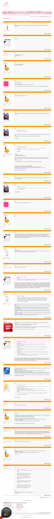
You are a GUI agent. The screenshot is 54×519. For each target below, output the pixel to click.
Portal (9, 11)
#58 (50, 126)
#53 (50, 51)
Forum (5, 11)
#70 (50, 337)
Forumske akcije (12, 13)
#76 (50, 437)
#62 (50, 199)
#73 (50, 401)
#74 (50, 409)
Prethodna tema (24, 500)
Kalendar (8, 13)
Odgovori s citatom (48, 33)
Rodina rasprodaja (8, 18)
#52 (50, 35)
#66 (50, 263)
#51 (50, 21)
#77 (50, 447)
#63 (50, 212)
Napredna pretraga (48, 13)
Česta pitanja (5, 13)
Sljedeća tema (30, 500)
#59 (50, 142)
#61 (50, 182)
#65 (50, 246)
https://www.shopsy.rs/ (20, 476)
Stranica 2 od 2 (43, 16)
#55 (50, 78)
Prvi (46, 16)
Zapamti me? (28, 11)
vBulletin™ (28, 516)
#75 (50, 427)
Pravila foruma (19, 509)
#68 (50, 291)
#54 (50, 60)
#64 (50, 230)
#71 (50, 364)
